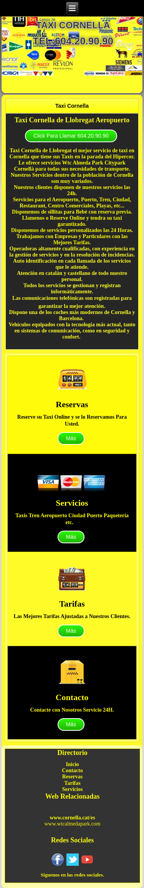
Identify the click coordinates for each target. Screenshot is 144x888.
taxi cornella (73, 25)
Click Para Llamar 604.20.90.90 (71, 136)
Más (71, 438)
